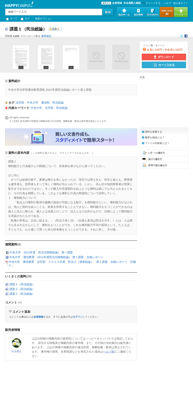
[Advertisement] (163, 102)
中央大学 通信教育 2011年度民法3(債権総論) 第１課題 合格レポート (56, 257)
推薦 (54, 29)
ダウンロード (164, 57)
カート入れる (164, 65)
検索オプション (43, 18)
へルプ (167, 3)
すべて (11, 18)
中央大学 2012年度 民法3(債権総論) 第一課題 (41, 252)
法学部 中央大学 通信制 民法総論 (40, 102)
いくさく (16, 351)
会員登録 (117, 3)
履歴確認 (46, 36)
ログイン (78, 316)
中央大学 (36, 107)
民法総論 (61, 107)
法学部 (49, 107)
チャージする (150, 3)
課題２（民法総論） (22, 293)
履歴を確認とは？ (155, 137)
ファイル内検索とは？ (157, 143)
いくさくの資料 (15, 276)
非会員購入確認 (132, 3)
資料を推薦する (153, 131)
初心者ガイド (180, 3)
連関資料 (11, 244)
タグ (25, 18)
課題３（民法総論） (22, 289)
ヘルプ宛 (108, 351)
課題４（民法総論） (22, 284)
